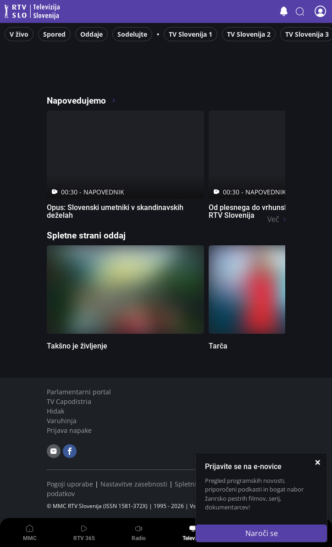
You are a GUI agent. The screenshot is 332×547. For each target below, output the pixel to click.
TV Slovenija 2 (249, 34)
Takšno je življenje (77, 346)
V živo (19, 34)
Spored (54, 34)
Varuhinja (62, 420)
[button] (299, 11)
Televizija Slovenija (33, 12)
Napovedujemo (81, 100)
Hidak (55, 411)
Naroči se (261, 533)
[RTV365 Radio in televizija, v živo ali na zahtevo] (130, 75)
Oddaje (91, 34)
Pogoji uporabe (70, 484)
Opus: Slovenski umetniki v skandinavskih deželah (115, 211)
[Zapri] (318, 462)
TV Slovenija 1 (190, 34)
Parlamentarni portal (79, 391)
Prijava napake (69, 430)
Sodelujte (132, 34)
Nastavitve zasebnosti (133, 484)
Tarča (218, 346)
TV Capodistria (69, 401)
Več (273, 219)
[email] (54, 451)
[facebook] (70, 451)
